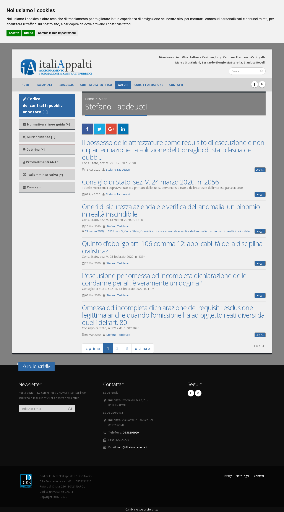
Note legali (243, 476)
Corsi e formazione (148, 85)
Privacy (227, 476)
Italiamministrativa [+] (43, 175)
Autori (123, 85)
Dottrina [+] (34, 149)
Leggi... (260, 169)
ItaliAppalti (44, 85)
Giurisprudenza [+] (39, 137)
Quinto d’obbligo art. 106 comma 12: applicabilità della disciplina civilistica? (172, 247)
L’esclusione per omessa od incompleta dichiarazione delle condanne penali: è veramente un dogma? (164, 279)
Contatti (176, 85)
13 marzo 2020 (94, 231)
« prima (93, 348)
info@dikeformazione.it (132, 447)
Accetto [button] (14, 33)
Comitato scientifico (96, 85)
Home (25, 85)
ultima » (142, 348)
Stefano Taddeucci (118, 169)
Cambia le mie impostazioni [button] (57, 33)
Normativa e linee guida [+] (46, 124)
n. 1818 (109, 231)
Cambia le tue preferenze (142, 509)
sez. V (119, 231)
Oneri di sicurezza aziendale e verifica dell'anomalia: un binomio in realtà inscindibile (171, 210)
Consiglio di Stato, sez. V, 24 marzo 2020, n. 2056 (150, 181)
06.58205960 (131, 432)
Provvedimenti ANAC (40, 162)
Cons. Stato (131, 231)
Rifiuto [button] (28, 33)
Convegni (32, 187)
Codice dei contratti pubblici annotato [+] (43, 105)
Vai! (70, 408)
